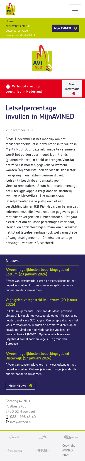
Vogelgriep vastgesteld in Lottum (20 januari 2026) (42, 302)
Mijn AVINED (62, 28)
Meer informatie (72, 86)
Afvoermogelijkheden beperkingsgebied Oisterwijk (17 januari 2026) (37, 356)
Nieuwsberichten (16, 26)
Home (9, 21)
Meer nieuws (17, 386)
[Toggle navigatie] (75, 8)
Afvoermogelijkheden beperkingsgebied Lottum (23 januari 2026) (37, 272)
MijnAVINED (14, 149)
